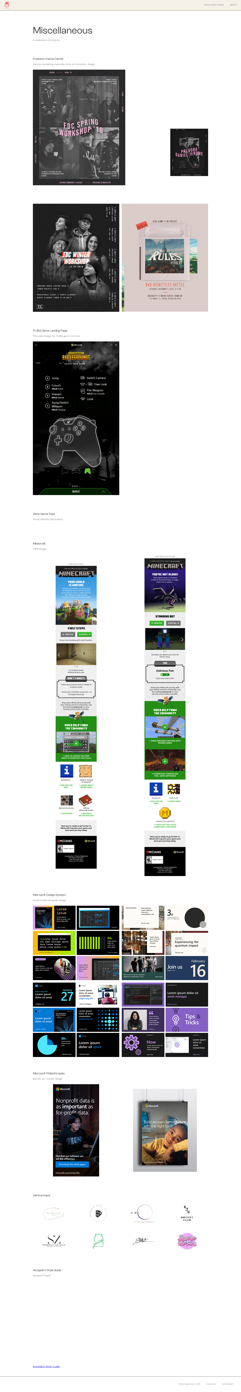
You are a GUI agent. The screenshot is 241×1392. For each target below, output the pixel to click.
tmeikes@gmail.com (189, 1384)
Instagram (227, 1384)
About (233, 5)
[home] (6, 5)
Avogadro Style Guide (46, 1366)
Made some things (214, 5)
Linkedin (211, 1384)
